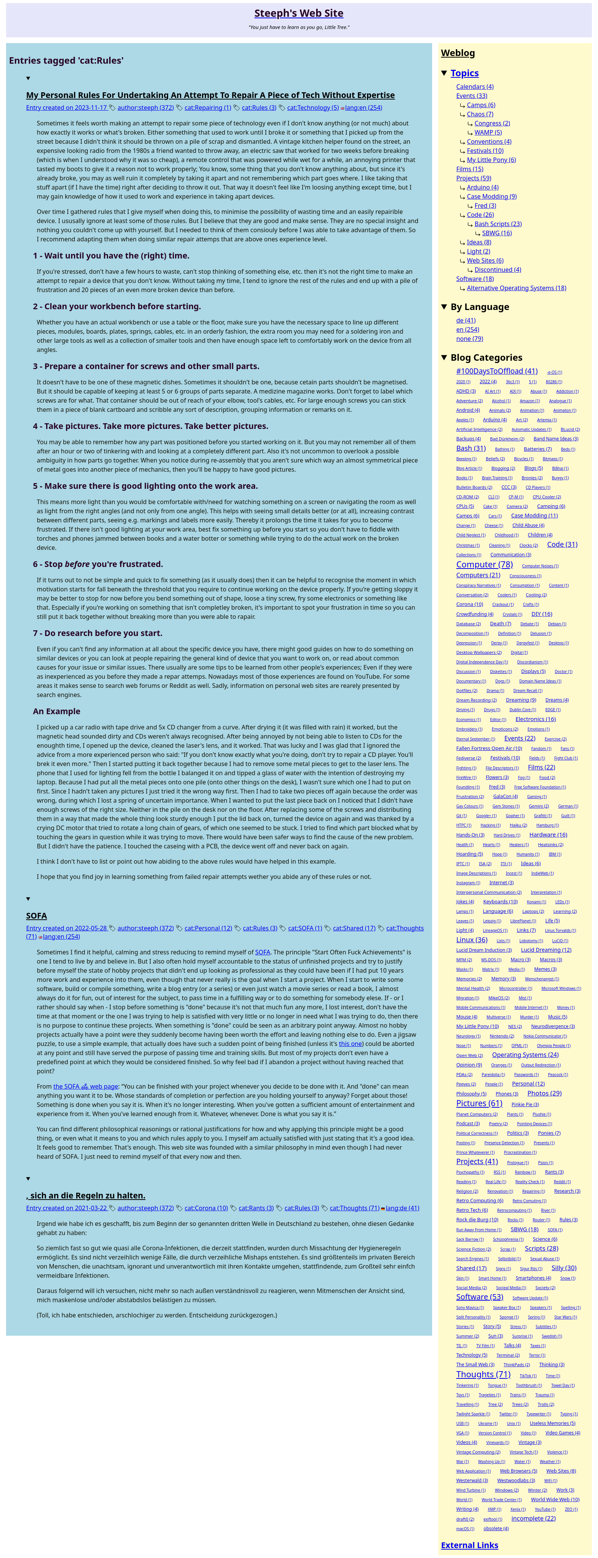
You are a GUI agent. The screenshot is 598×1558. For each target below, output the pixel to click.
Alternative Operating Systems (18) (516, 288)
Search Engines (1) (472, 1258)
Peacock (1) (558, 1074)
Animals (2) (500, 410)
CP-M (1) (516, 497)
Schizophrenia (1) (508, 1239)
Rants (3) (554, 1172)
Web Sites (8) (561, 1470)
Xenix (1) (518, 1509)
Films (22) (541, 767)
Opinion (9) (469, 1064)
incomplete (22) (533, 1518)
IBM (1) (555, 854)
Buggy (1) (560, 477)
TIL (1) (461, 1345)
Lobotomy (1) (531, 940)
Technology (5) (471, 1355)
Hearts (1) (491, 844)
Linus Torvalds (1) (560, 930)
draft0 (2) (465, 1519)
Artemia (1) (547, 419)
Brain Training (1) (497, 477)
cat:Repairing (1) (208, 107)
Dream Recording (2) (476, 700)
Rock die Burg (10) (477, 1219)
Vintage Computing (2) (478, 1452)
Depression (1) (469, 643)
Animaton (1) (564, 410)
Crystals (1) (512, 614)
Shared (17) (471, 1268)
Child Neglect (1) (470, 535)
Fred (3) (485, 205)
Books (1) (464, 477)
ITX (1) (506, 863)
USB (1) (462, 1423)
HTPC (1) (463, 825)
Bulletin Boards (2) (474, 487)
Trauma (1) (545, 1394)
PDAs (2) (464, 1074)
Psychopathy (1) (470, 1172)
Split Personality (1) (473, 1317)
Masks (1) (464, 969)
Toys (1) (462, 1394)
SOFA (36, 915)
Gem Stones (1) (506, 806)
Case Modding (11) (534, 515)
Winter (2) (537, 1490)
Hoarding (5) (469, 854)
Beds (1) (568, 449)
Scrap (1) (508, 1249)
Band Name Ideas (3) (556, 438)
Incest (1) (514, 873)
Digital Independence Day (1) (482, 662)
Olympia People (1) (554, 1045)
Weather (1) (550, 1461)
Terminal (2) (508, 1355)
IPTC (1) (462, 863)
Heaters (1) (519, 844)
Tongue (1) (497, 1385)
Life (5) (552, 920)
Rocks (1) (516, 1219)
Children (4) (540, 535)
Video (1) (528, 1433)
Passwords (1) (526, 1074)
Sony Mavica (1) (470, 1307)
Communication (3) (510, 554)
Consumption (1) (525, 585)
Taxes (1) (538, 1345)
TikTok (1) (528, 1375)
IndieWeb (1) (542, 873)
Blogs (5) (533, 468)
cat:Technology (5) (313, 107)
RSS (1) (500, 1172)
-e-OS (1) (554, 372)
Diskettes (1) (501, 671)
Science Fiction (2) (473, 1249)
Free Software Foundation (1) (540, 787)
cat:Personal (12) (208, 928)
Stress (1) (518, 1326)
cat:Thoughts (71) (354, 1208)
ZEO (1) (571, 1509)
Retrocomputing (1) (514, 1210)
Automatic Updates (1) (531, 429)
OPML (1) (519, 1045)
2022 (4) (488, 381)
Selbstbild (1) (509, 1258)
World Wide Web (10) (555, 1499)
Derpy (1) (499, 643)
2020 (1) (463, 381)
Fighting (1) (466, 768)
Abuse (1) (538, 391)
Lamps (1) (464, 911)
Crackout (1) (503, 604)
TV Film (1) (485, 1345)
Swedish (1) (552, 1336)
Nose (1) (463, 1045)
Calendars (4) (475, 86)
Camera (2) (517, 506)
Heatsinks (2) (550, 844)
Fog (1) (524, 777)
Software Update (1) (530, 1298)
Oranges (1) (501, 1065)
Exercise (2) (556, 739)
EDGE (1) (553, 709)
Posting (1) (465, 1142)
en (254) (467, 329)
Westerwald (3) (472, 1480)
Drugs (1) (492, 709)
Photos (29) (544, 1093)
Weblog (458, 52)
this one (350, 1043)
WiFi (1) (550, 1480)
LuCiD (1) (560, 940)
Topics (465, 72)
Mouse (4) (466, 1017)
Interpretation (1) (546, 892)
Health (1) (464, 844)
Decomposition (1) (472, 633)
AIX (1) (515, 391)
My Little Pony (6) (491, 160)
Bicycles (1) (524, 458)
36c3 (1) (513, 381)
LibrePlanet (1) (523, 921)
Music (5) (557, 1017)
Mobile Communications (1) (480, 1007)
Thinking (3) (551, 1364)
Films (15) (469, 169)
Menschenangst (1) (542, 978)
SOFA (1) (555, 1229)
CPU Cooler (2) (547, 497)
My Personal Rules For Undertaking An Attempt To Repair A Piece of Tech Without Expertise (210, 94)
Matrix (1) (491, 969)
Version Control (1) (494, 1433)
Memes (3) (545, 969)
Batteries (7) (538, 448)
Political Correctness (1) (477, 1133)
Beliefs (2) (495, 458)
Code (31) (562, 544)
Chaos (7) (480, 114)
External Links (469, 1544)
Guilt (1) (568, 815)
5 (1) (533, 381)
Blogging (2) (503, 468)
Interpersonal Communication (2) (488, 892)
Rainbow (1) (525, 1172)
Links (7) (526, 930)
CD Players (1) (538, 487)
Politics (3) (518, 1133)
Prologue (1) (518, 1162)
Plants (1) (515, 1114)
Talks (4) (512, 1345)
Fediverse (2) (468, 758)
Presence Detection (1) (504, 1142)
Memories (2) (469, 978)
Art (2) (522, 419)
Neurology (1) (468, 1036)
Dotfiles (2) (466, 690)
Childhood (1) (507, 535)
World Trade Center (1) (502, 1499)
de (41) (466, 320)
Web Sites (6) (485, 260)
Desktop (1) (559, 643)
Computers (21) (478, 575)
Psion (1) (545, 1162)
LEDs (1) (562, 901)
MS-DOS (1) (491, 959)
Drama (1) (495, 690)
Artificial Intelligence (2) (479, 429)
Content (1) (559, 585)
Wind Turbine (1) (470, 1490)
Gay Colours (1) (469, 806)
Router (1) (541, 1219)
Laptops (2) (533, 911)
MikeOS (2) (499, 998)
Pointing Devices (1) (534, 1123)
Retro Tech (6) (472, 1209)
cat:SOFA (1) (305, 928)
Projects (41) (477, 1161)
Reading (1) (466, 1181)
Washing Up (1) (491, 1461)
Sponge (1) (509, 1317)
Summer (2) (467, 1336)
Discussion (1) (468, 671)
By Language (480, 306)
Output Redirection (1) (541, 1065)
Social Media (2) (471, 1287)
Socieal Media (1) (511, 1287)
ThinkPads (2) (517, 1364)
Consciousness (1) (525, 575)
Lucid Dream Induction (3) (484, 950)
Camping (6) (551, 506)
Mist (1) (525, 998)
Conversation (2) (472, 595)
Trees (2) (520, 1404)
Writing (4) (467, 1509)
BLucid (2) (570, 429)
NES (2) (515, 1026)
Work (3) (565, 1490)
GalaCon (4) (505, 796)
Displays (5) (533, 671)
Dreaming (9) (521, 699)
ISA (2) (485, 863)
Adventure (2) (469, 400)
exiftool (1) (493, 1519)
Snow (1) (567, 1278)
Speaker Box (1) (507, 1307)
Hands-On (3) (470, 835)
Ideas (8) (479, 242)
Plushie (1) (542, 1114)
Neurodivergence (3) (553, 1026)
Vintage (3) (530, 1442)
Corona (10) (469, 604)
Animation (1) (532, 410)
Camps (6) (481, 105)
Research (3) (567, 1191)
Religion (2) (467, 1191)
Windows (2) (507, 1490)
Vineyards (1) (497, 1442)
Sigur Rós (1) (531, 1268)
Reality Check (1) (530, 1181)
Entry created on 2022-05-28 (67, 928)
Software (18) (475, 279)
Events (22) (520, 738)
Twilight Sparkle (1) (473, 1414)
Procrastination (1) (520, 1152)
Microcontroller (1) (515, 988)
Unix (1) (514, 1423)
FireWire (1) (466, 777)
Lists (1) (503, 940)
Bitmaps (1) (553, 458)
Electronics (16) (536, 719)
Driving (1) (465, 709)
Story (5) (492, 1326)
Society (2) (545, 1287)
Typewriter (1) (539, 1414)
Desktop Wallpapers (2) (479, 652)
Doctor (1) (563, 671)
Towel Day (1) (563, 1385)
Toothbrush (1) (529, 1385)
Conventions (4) (489, 141)
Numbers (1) (491, 1045)
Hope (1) (500, 854)
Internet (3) (502, 882)
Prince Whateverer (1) (475, 1152)
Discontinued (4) (498, 269)
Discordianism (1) (532, 662)
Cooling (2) (536, 595)
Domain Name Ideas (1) (540, 681)
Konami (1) (536, 901)
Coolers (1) (507, 595)
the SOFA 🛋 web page (85, 1086)
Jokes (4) (465, 901)
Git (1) (461, 815)
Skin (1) (462, 1278)
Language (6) (498, 910)
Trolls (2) (546, 1404)
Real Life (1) (495, 1181)
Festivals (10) (485, 150)
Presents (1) (544, 1142)
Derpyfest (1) (528, 643)
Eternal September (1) (475, 739)
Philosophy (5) (471, 1094)
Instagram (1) (468, 882)
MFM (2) (464, 959)
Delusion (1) (541, 633)
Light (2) (478, 251)
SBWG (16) (497, 233)
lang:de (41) (402, 1208)
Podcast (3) (468, 1123)
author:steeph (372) (145, 107)
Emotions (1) (538, 729)
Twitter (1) (508, 1414)
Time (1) (553, 1375)
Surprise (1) (522, 1336)
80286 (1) (554, 381)
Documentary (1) (471, 681)
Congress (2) (492, 123)
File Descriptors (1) (502, 768)
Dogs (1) (502, 681)
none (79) (469, 338)
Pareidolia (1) (493, 1074)
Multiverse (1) (499, 1017)
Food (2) (547, 777)
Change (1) (465, 525)
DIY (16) (542, 613)
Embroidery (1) (469, 729)
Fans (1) (567, 748)
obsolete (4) (496, 1528)
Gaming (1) (537, 796)
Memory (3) (503, 978)
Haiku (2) (518, 825)
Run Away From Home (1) (479, 1229)
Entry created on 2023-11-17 (67, 107)
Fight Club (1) (566, 758)
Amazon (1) (530, 400)
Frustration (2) (470, 796)
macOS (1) (465, 1528)
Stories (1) (465, 1326)
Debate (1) (530, 623)
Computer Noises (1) (540, 566)
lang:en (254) (363, 107)
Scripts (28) (541, 1248)
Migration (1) (467, 998)
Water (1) (522, 1461)
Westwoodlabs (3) (516, 1480)
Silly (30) (564, 1267)
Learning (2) (565, 911)
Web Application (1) (473, 1471)
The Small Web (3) (475, 1364)
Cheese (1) (494, 525)
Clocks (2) (528, 545)
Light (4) (465, 930)
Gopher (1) (515, 815)
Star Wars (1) (566, 1317)
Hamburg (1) (548, 825)
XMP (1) (494, 1509)
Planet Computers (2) (477, 1114)
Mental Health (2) (473, 988)
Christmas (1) (468, 545)
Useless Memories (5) (552, 1423)
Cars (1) (495, 516)
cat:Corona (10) (206, 1208)
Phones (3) (507, 1094)
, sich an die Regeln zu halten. (86, 1195)
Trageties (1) (490, 1394)
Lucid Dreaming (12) (546, 949)
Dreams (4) (557, 700)
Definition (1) (509, 633)
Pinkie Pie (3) (525, 1104)
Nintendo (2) (502, 1036)
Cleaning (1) (499, 545)
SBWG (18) (525, 1229)
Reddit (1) (562, 1181)
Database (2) (468, 623)
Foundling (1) (468, 787)
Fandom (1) (541, 748)
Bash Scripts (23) (498, 224)
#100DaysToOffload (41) (497, 371)
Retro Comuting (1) (530, 1200)
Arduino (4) (483, 187)
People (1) (494, 1084)
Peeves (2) (466, 1084)
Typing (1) (569, 1414)
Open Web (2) (469, 1055)
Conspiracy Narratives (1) (478, 585)
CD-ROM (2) (467, 497)
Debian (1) (557, 623)
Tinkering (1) (467, 1385)
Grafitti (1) (543, 815)
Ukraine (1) (488, 1423)
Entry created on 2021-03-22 (67, 1208)
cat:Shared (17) (354, 928)
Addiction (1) (567, 391)
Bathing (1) (504, 449)
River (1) (548, 1210)
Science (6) (545, 1238)
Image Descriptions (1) (476, 873)
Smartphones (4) (533, 1278)
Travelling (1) (467, 1404)
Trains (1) (518, 1394)
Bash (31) (471, 448)
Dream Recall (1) (527, 690)
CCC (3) (509, 487)
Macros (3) (551, 959)
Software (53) (479, 1296)
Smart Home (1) (493, 1278)
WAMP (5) (488, 132)
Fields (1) (537, 758)
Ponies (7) (549, 1132)
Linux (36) (471, 939)
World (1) (464, 1499)
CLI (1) (493, 497)
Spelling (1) (571, 1307)
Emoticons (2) (505, 729)
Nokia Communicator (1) (545, 1036)
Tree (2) (495, 1404)
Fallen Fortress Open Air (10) (489, 748)
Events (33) (471, 96)
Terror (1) (537, 1355)
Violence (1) (557, 1452)
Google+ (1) (486, 815)
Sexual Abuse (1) (544, 1258)
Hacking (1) (490, 825)
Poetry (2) (498, 1123)
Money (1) (566, 1007)
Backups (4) (468, 438)
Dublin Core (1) (523, 709)
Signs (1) (503, 1268)
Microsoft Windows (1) (561, 988)
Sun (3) (495, 1336)
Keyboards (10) (500, 901)
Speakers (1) (541, 1307)
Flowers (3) (497, 777)
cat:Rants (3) (256, 1208)
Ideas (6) (531, 863)
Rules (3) (568, 1219)
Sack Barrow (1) (470, 1239)
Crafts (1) (531, 604)
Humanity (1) (527, 854)
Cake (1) (490, 506)
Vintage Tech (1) (524, 1452)
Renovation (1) (500, 1191)
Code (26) (480, 214)
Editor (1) (498, 719)
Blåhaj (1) (560, 468)
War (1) (462, 1461)
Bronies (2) (532, 477)
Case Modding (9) (492, 196)
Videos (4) (466, 1442)
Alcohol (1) (501, 400)
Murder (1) (529, 1017)
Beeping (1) (466, 458)
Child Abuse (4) (529, 525)
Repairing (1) (533, 1191)
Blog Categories (487, 357)
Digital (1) (519, 652)
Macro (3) (521, 959)
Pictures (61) (479, 1103)
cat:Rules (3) (259, 107)
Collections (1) (468, 554)
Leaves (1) (465, 921)
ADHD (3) (466, 391)
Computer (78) (484, 564)
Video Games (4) (562, 1433)
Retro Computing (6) (479, 1200)
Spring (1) (536, 1317)
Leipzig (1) (492, 921)
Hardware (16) (548, 834)
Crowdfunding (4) (475, 614)
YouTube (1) (545, 1509)
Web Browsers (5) (518, 1471)
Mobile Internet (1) (531, 1007)
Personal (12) (528, 1083)
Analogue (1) (560, 400)
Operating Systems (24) (525, 1054)
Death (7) (500, 623)
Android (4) (468, 410)
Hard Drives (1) (507, 835)
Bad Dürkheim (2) (507, 439)
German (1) (568, 806)
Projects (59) (473, 178)
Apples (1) (465, 419)
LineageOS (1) (495, 930)
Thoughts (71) (483, 1373)
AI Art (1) (493, 391)
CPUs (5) (465, 506)
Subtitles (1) (546, 1326)
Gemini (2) (539, 806)
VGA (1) (462, 1433)
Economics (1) (468, 719)
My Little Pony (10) (477, 1026)
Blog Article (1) (469, 468)
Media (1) (516, 969)
